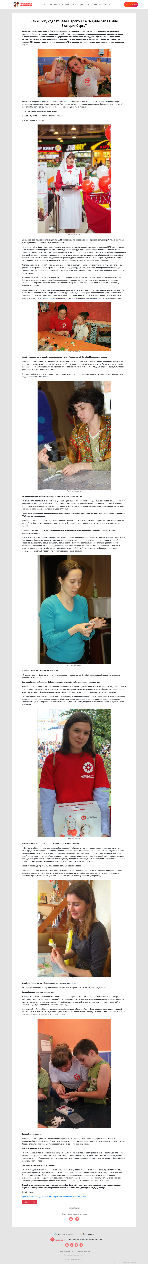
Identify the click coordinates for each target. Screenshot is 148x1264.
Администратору (82, 1251)
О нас (42, 4)
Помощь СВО (91, 4)
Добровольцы (55, 4)
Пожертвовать (29, 1202)
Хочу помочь (131, 4)
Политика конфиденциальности (74, 1255)
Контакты (103, 4)
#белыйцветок (74, 1208)
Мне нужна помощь (64, 1234)
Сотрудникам (64, 1251)
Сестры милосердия (74, 4)
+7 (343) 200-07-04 (95, 1239)
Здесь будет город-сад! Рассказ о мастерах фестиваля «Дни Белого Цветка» (54, 1197)
